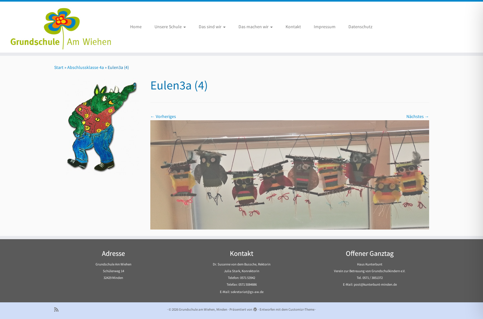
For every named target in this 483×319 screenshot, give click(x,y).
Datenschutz (360, 26)
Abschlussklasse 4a (85, 67)
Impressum (325, 26)
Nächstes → (417, 116)
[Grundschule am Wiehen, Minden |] (56, 27)
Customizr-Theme (301, 309)
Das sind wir (212, 26)
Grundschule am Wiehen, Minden (203, 309)
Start (58, 67)
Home (136, 26)
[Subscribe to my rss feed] (58, 309)
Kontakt (293, 26)
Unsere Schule (170, 26)
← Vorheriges (163, 116)
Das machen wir (255, 26)
